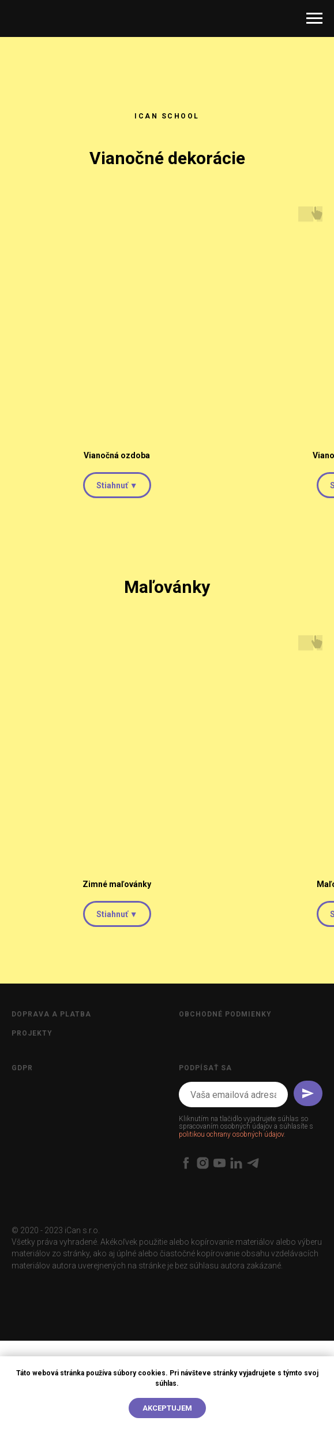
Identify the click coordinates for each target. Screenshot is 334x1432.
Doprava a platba (51, 1014)
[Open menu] (314, 18)
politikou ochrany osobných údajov (231, 1134)
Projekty (32, 1033)
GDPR (22, 1068)
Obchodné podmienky (225, 1014)
